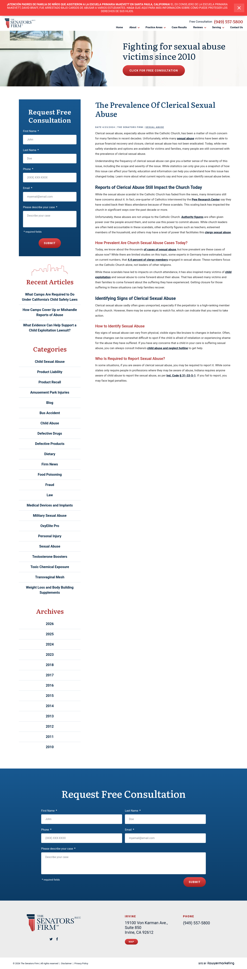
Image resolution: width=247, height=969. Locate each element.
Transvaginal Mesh (49, 577)
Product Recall (49, 382)
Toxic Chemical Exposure (49, 567)
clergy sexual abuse (218, 232)
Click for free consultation (154, 70)
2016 (50, 685)
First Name (31, 131)
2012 (50, 726)
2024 (50, 644)
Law (50, 495)
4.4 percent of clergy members (148, 259)
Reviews (198, 27)
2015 (50, 696)
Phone (28, 169)
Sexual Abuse (154, 127)
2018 (50, 665)
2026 (50, 624)
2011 (50, 737)
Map (131, 941)
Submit (50, 243)
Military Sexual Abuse (50, 515)
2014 (50, 706)
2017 (50, 675)
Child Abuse (49, 423)
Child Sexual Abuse (50, 362)
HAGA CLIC (134, 7)
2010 (50, 747)
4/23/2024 (108, 127)
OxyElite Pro (49, 526)
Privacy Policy (81, 963)
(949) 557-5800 (228, 21)
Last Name (31, 150)
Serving (216, 27)
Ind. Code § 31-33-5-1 (181, 375)
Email (27, 188)
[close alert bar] (239, 8)
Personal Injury (49, 536)
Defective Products (49, 444)
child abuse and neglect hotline (167, 348)
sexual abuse (185, 138)
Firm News (50, 464)
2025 (50, 634)
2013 (50, 716)
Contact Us (236, 27)
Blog (49, 403)
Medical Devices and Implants (50, 505)
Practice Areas (154, 27)
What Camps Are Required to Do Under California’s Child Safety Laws (50, 297)
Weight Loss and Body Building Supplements (50, 590)
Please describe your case (40, 207)
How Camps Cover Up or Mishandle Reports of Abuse (50, 312)
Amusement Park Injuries (49, 392)
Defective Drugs (50, 433)
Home (119, 27)
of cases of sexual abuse (160, 249)
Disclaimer (66, 963)
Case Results (179, 27)
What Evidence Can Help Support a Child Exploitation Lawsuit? (50, 327)
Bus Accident (50, 413)
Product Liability (49, 372)
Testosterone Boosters (49, 557)
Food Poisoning (50, 474)
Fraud (49, 485)
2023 (50, 655)
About (132, 27)
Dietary (49, 454)
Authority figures (192, 217)
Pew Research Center (206, 199)
